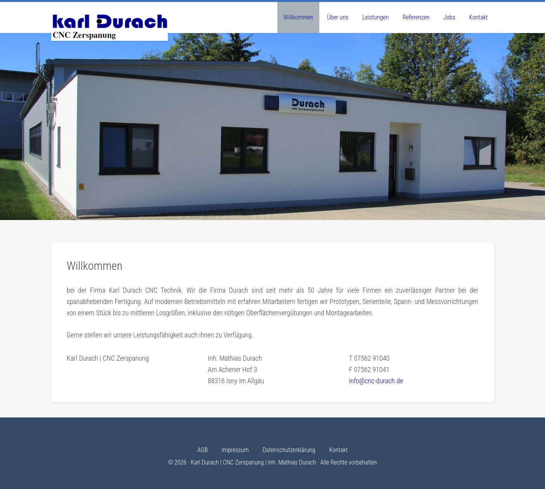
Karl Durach (109, 21)
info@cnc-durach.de (376, 381)
